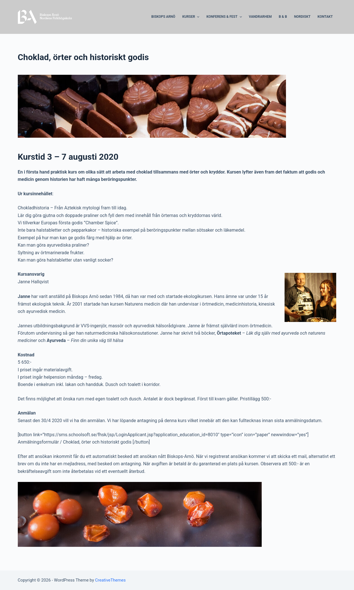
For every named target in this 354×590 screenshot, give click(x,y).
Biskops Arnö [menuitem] (163, 17)
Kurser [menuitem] (191, 16)
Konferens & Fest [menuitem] (224, 16)
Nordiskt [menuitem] (302, 17)
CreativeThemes (110, 580)
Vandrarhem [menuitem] (260, 17)
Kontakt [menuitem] (325, 17)
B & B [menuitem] (283, 17)
